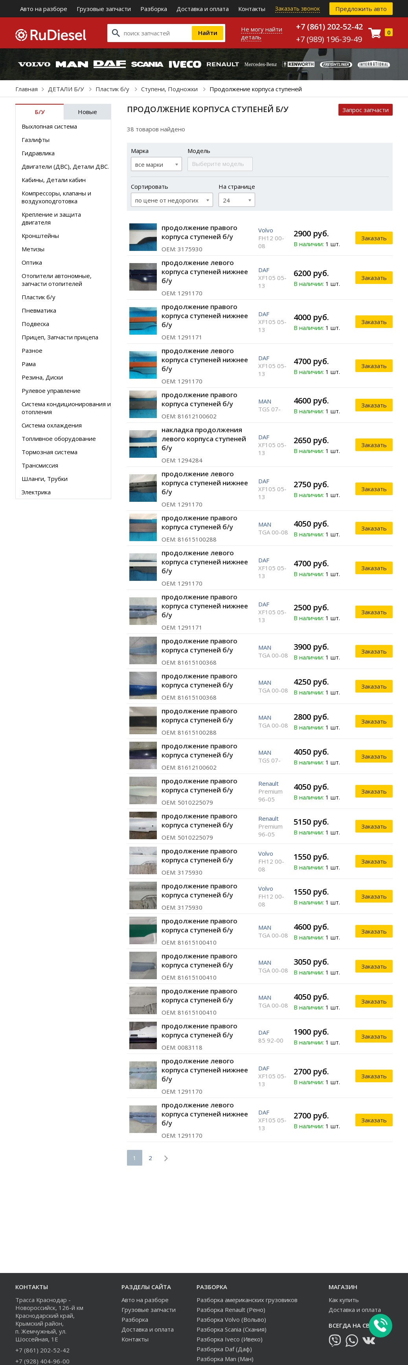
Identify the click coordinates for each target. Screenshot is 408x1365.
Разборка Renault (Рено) (231, 1309)
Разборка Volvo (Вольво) (231, 1319)
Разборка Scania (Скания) (231, 1329)
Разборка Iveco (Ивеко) (230, 1339)
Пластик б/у (113, 89)
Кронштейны (40, 235)
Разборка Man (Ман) (225, 1359)
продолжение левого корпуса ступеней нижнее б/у (205, 271)
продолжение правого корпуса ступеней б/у (199, 232)
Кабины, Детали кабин (54, 180)
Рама (29, 364)
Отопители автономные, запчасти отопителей (57, 279)
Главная (26, 89)
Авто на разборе (43, 9)
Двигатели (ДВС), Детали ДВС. (65, 166)
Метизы (33, 249)
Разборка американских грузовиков (247, 1300)
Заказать (374, 238)
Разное (32, 350)
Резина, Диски (42, 377)
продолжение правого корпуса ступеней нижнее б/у (205, 315)
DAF (263, 270)
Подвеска (35, 324)
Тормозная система (49, 452)
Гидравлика (38, 153)
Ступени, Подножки (170, 89)
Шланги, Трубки (45, 479)
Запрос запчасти (365, 110)
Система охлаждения (52, 425)
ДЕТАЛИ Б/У (66, 89)
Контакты (251, 9)
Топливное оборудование (59, 438)
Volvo (265, 230)
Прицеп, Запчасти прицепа (60, 337)
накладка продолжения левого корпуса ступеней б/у (204, 438)
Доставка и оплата (202, 9)
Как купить (344, 1300)
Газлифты (36, 140)
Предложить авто (361, 9)
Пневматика (39, 310)
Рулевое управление (51, 390)
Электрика (36, 492)
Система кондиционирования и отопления (66, 408)
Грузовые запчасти (104, 9)
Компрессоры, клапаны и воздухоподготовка (56, 197)
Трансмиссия (40, 465)
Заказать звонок (297, 8)
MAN (264, 401)
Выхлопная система (49, 126)
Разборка (153, 9)
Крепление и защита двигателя (51, 218)
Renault (268, 783)
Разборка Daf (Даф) (224, 1349)
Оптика (32, 262)
